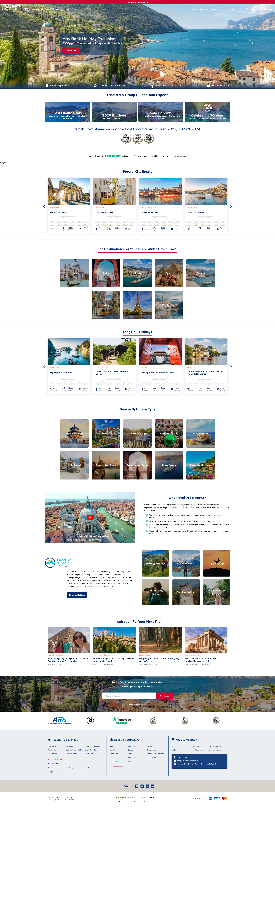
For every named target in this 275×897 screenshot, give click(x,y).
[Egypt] (169, 273)
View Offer (71, 50)
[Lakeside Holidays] (200, 465)
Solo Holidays (52, 746)
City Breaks (52, 750)
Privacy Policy (142, 802)
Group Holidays (72, 754)
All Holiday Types (55, 759)
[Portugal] (106, 305)
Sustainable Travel (120, 802)
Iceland (112, 750)
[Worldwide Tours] (74, 434)
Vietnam (131, 757)
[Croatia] (200, 273)
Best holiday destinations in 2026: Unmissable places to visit (201, 660)
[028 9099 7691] (262, 10)
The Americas (153, 750)
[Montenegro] (169, 305)
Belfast (50, 768)
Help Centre (212, 9)
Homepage (150, 797)
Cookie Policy (151, 802)
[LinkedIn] (153, 786)
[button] (90, 517)
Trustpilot (3, 163)
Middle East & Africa (155, 754)
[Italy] (74, 273)
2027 (71, 218)
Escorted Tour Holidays (74, 750)
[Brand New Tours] (106, 465)
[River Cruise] (169, 465)
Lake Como (132, 761)
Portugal (131, 746)
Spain (130, 754)
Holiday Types (64, 9)
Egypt (130, 750)
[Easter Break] (200, 434)
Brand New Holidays (92, 746)
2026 (64, 218)
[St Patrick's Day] (169, 434)
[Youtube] (137, 786)
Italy (111, 746)
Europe (150, 746)
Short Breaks (89, 754)
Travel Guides (195, 746)
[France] (137, 305)
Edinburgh (70, 768)
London (88, 768)
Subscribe (164, 696)
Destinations (41, 9)
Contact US (176, 746)
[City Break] (106, 434)
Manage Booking (215, 746)
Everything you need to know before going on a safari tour (159, 660)
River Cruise (70, 746)
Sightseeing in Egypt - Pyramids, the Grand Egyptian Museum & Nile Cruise (68, 660)
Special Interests (145, 655)
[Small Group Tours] (137, 465)
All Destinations (117, 767)
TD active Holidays (77, 595)
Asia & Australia (154, 757)
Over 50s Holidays (91, 750)
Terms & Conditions (131, 802)
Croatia (112, 757)
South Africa (114, 761)
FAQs (174, 750)
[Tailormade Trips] (137, 434)
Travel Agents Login (197, 750)
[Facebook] (142, 786)
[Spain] (137, 273)
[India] (106, 273)
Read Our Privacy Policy (137, 704)
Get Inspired (198, 9)
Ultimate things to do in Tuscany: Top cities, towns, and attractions (114, 660)
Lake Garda (114, 754)
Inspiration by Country (56, 655)
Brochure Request (215, 750)
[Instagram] (147, 786)
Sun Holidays (52, 754)
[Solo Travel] (74, 465)
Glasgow (51, 771)
